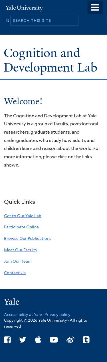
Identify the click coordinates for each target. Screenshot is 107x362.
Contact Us (15, 272)
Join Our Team (18, 261)
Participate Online (21, 227)
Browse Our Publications (27, 238)
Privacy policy (57, 314)
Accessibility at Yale (23, 314)
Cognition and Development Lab (52, 60)
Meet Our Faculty (20, 250)
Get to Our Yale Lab (22, 215)
